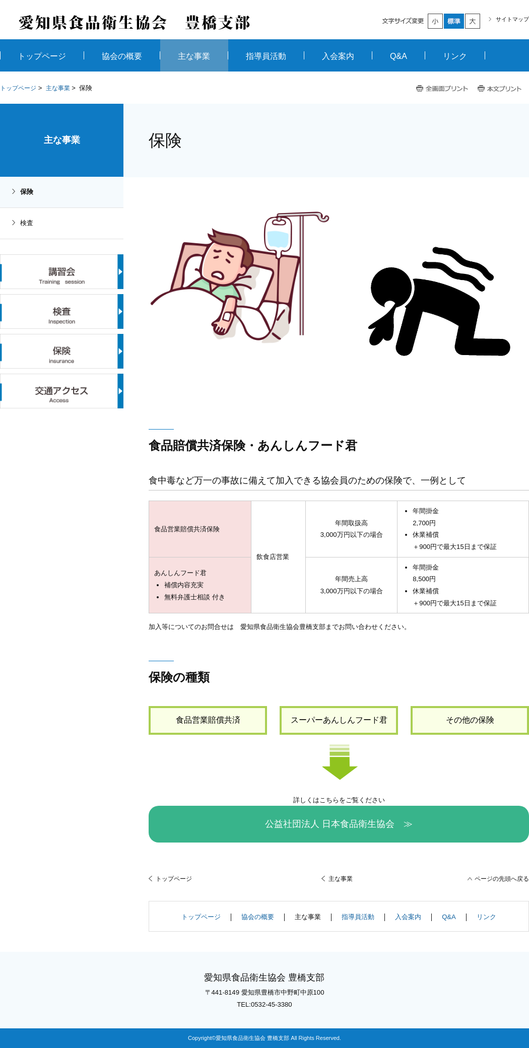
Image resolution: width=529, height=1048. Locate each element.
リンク (486, 917)
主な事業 (58, 88)
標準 (454, 21)
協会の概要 (257, 917)
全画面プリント (442, 89)
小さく (436, 21)
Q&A (449, 917)
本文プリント (500, 89)
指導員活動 (358, 917)
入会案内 (408, 917)
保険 (26, 191)
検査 (26, 223)
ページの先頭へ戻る (502, 878)
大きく (473, 21)
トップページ (18, 88)
